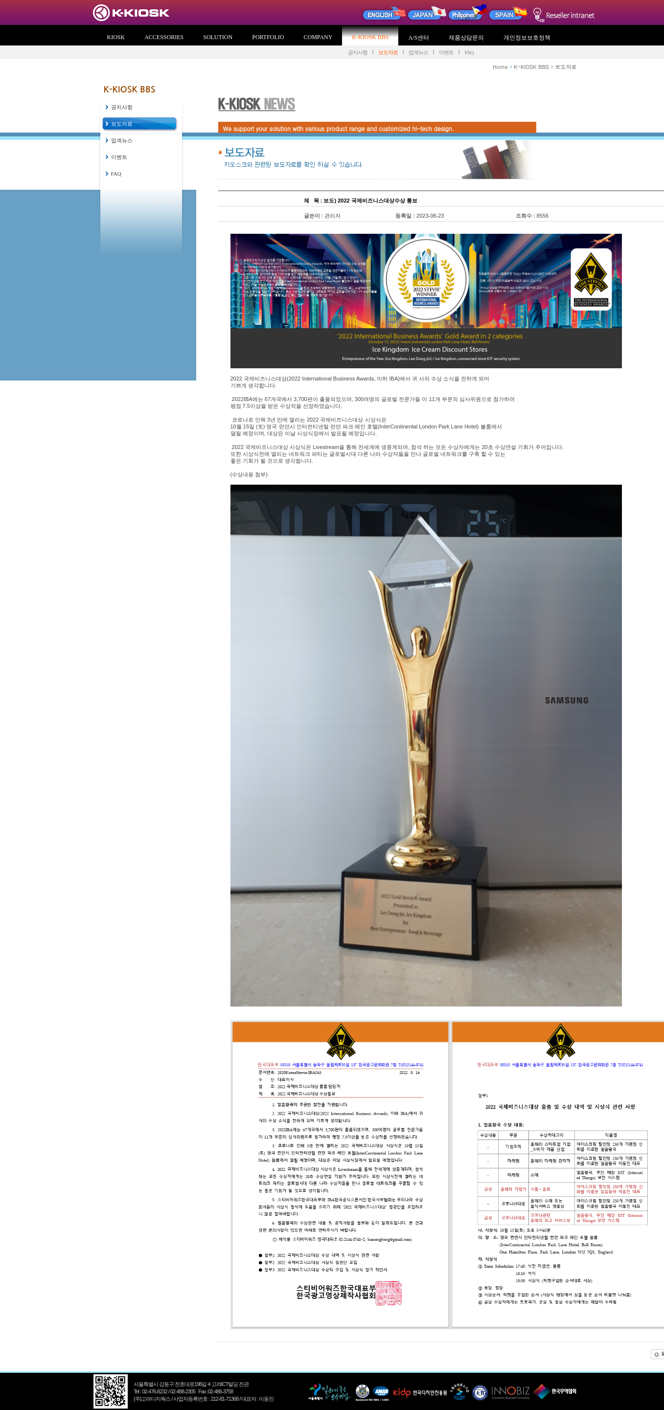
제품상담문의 (466, 37)
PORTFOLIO (268, 37)
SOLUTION (217, 37)
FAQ (468, 52)
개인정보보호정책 (527, 37)
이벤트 (446, 52)
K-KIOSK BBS (370, 37)
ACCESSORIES (163, 37)
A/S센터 (418, 37)
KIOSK (116, 37)
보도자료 (388, 52)
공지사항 (357, 52)
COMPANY (318, 37)
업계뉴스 (418, 52)
